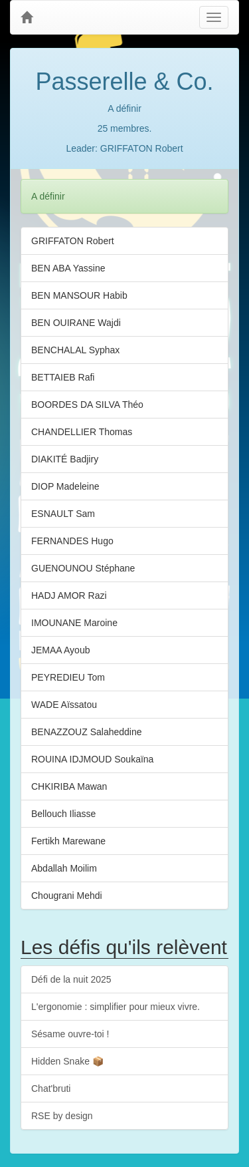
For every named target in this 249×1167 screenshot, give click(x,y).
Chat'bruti (50, 1088)
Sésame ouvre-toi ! (70, 1034)
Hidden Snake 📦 (67, 1061)
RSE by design (62, 1115)
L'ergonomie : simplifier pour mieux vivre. (115, 1006)
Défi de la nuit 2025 (71, 979)
